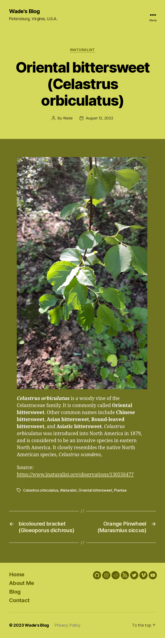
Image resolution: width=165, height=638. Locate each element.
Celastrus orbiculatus (40, 490)
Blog (14, 591)
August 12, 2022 (99, 118)
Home (16, 574)
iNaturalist (82, 50)
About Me (21, 583)
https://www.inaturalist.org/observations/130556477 (75, 475)
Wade (68, 118)
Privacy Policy (67, 625)
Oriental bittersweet (95, 490)
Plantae (120, 490)
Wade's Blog (24, 11)
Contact (19, 600)
